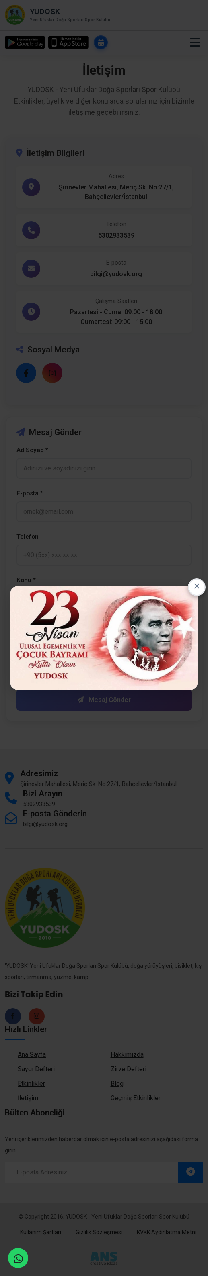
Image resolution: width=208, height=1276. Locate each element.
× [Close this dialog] (197, 587)
